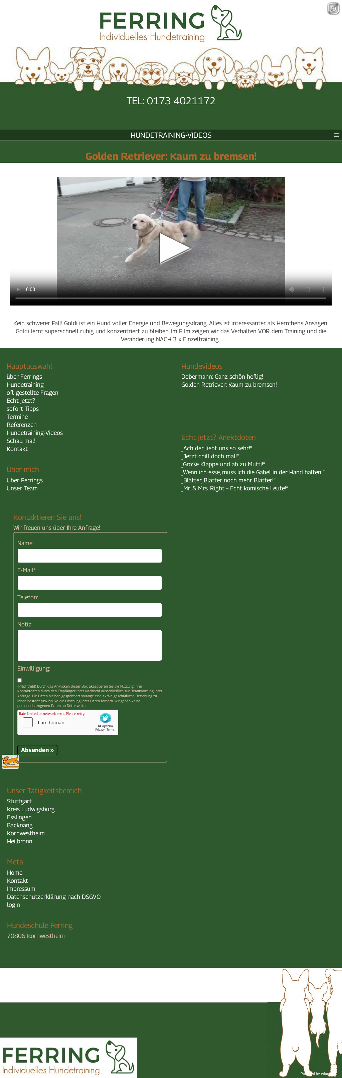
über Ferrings (24, 376)
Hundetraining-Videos (236, 135)
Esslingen (19, 817)
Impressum (21, 888)
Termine (17, 416)
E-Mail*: (26, 570)
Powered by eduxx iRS (319, 1073)
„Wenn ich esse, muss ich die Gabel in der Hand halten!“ (253, 472)
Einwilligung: (33, 668)
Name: (25, 543)
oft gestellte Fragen (32, 392)
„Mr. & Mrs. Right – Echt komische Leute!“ (234, 488)
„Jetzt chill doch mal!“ (210, 456)
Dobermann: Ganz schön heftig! (222, 376)
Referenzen (22, 424)
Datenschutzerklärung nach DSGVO (54, 896)
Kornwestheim (26, 833)
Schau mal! (21, 440)
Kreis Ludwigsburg (31, 809)
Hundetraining (25, 384)
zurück (10, 762)
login (13, 904)
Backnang (20, 825)
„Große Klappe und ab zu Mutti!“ (223, 464)
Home (14, 872)
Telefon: (27, 597)
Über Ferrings (25, 480)
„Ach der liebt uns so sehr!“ (216, 448)
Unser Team (22, 488)
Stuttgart (19, 801)
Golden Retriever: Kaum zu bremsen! (229, 384)
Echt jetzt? (21, 400)
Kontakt (17, 448)
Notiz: (24, 624)
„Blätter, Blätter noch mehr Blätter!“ (228, 480)
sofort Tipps (23, 408)
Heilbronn (19, 841)
